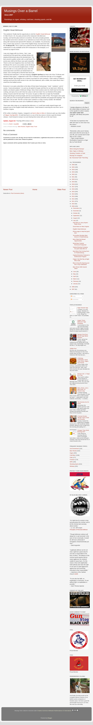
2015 (73, 191)
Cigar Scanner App (82, 307)
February (76, 281)
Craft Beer (73, 455)
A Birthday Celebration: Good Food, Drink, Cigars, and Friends (83, 360)
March (75, 279)
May (74, 274)
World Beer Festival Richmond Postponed (79, 244)
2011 (73, 201)
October (75, 213)
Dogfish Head (29, 126)
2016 (73, 189)
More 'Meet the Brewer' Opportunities (79, 240)
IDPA (71, 462)
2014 (73, 194)
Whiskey (72, 466)
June (74, 271)
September (76, 215)
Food (35, 126)
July (74, 220)
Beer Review (21, 126)
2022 (73, 174)
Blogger (50, 718)
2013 (73, 196)
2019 (73, 181)
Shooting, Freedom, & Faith (77, 153)
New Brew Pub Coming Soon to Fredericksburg (81, 252)
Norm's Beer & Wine (38, 113)
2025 (73, 167)
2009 (73, 206)
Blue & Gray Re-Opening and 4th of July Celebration (81, 263)
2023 (73, 172)
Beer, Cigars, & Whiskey (76, 151)
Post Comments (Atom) (17, 193)
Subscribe (79, 90)
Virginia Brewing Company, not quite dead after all (80, 248)
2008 (73, 286)
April (74, 276)
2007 (73, 289)
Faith (71, 457)
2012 (73, 199)
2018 (73, 184)
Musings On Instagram (76, 155)
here (32, 121)
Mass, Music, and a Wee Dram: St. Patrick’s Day (82, 389)
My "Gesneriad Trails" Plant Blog (79, 157)
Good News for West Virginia (81, 226)
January (75, 283)
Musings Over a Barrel (20, 11)
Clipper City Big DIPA (11, 115)
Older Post (61, 189)
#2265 (76, 574)
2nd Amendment (74, 448)
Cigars (71, 453)
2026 (73, 164)
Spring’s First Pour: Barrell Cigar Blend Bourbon (82, 336)
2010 (73, 203)
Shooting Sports (74, 464)
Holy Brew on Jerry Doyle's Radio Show (80, 223)
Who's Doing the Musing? (77, 149)
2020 (73, 179)
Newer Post (7, 189)
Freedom (72, 459)
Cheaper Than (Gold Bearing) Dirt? (83, 431)
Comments (74, 299)
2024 (73, 169)
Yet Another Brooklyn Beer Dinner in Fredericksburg (80, 236)
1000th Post (73, 348)
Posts (73, 296)
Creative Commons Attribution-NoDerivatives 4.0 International (57, 710)
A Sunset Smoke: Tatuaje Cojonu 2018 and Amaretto (83, 417)
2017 (73, 186)
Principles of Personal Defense (79, 529)
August (75, 218)
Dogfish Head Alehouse (43, 34)
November (76, 210)
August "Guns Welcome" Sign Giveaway (81, 322)
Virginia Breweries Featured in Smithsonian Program (81, 255)
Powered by (80, 96)
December (76, 208)
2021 (73, 177)
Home (34, 189)
